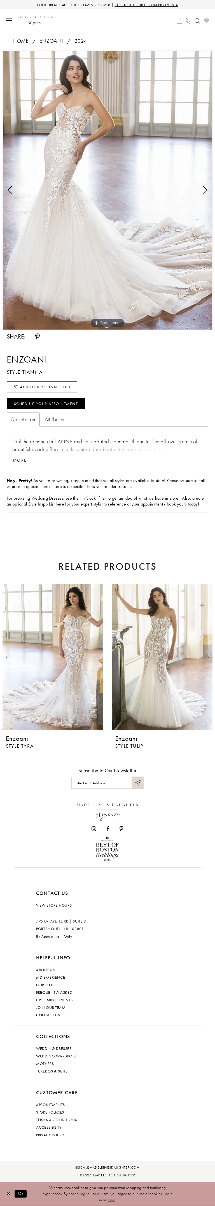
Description (23, 419)
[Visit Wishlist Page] (206, 20)
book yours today (182, 504)
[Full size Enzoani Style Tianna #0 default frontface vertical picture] (107, 190)
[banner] (35, 20)
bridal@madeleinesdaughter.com (107, 1167)
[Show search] (197, 20)
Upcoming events (54, 999)
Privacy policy (50, 1134)
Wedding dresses (54, 1048)
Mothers (45, 1063)
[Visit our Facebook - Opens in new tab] (108, 829)
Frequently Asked (54, 992)
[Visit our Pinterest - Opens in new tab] (121, 829)
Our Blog (45, 984)
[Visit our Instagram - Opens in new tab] (93, 829)
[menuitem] (9, 20)
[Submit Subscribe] (138, 783)
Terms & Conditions (56, 1119)
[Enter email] (107, 783)
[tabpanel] (107, 190)
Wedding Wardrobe (56, 1056)
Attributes (54, 419)
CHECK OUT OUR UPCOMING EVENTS (146, 5)
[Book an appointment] (179, 20)
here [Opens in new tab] (60, 504)
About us (45, 969)
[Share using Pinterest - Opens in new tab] (37, 336)
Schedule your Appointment (46, 403)
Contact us (48, 1014)
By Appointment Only (54, 936)
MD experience (50, 977)
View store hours (54, 905)
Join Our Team (50, 1007)
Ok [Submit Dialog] (21, 1193)
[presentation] (53, 657)
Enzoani (51, 40)
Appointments (50, 1104)
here (111, 1200)
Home (21, 40)
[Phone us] (188, 20)
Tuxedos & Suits (52, 1071)
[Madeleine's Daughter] (107, 811)
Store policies (50, 1112)
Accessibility (48, 1127)
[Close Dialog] (8, 1193)
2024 (80, 40)
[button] (9, 20)
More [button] (20, 460)
